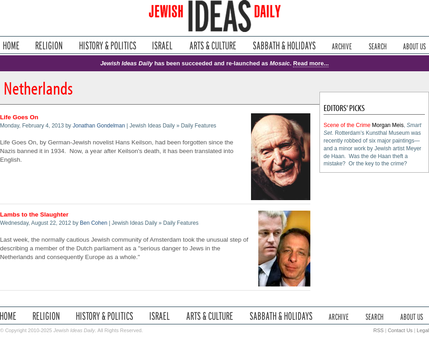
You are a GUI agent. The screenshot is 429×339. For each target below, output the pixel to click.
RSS (378, 330)
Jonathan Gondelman (99, 125)
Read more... (311, 63)
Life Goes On (19, 117)
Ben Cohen (93, 223)
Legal (423, 330)
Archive (342, 45)
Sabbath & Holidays (284, 45)
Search (378, 45)
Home (11, 45)
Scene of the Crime (347, 125)
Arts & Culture (212, 45)
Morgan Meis (387, 125)
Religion (49, 45)
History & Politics (107, 45)
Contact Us (400, 330)
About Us (414, 45)
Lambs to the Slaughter (34, 214)
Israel (162, 45)
